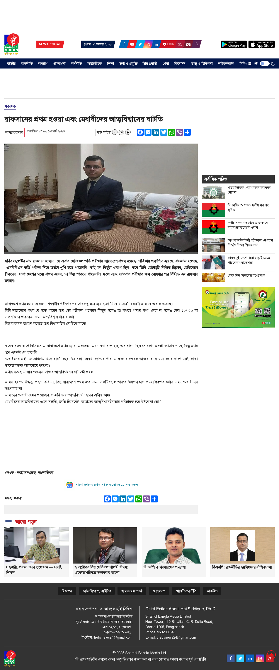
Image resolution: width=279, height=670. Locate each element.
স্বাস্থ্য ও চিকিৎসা (202, 63)
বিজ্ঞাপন (67, 591)
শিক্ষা (110, 63)
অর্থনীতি (76, 63)
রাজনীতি (27, 63)
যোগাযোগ (159, 591)
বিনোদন (179, 63)
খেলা (166, 63)
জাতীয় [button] (11, 63)
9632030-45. (166, 632)
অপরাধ (43, 63)
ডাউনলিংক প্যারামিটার (97, 591)
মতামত (10, 106)
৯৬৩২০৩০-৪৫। (122, 632)
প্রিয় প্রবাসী (150, 63)
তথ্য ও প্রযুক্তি (128, 63)
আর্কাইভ (212, 591)
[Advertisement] (139, 16)
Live (168, 44)
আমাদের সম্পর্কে (131, 591)
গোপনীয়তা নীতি (186, 591)
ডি (121, 132)
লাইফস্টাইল (226, 63)
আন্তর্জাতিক (94, 63)
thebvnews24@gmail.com (113, 637)
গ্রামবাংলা (59, 63)
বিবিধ (245, 63)
